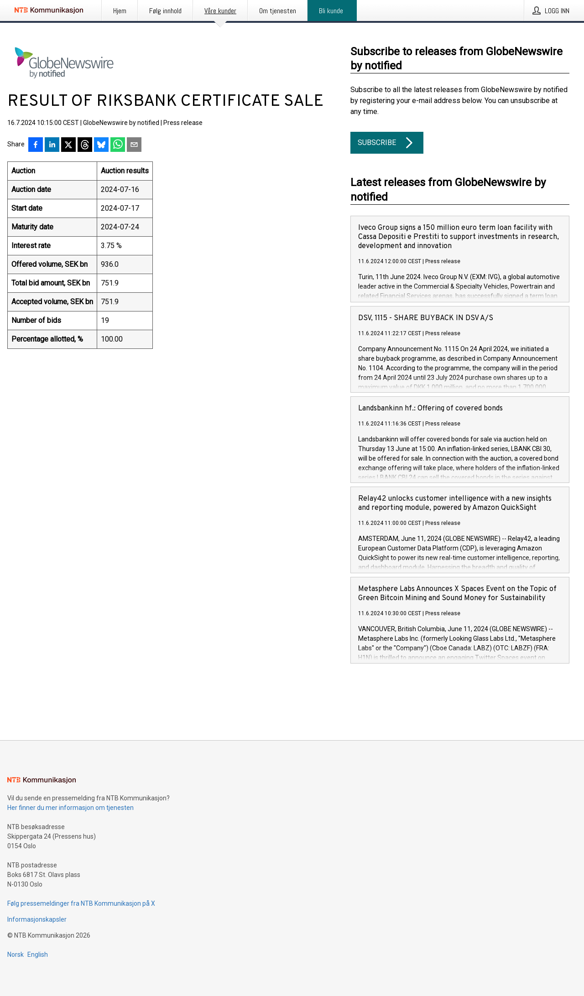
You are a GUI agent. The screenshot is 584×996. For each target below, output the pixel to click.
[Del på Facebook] (35, 145)
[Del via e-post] (134, 145)
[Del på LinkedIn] (52, 145)
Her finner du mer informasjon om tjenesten (70, 807)
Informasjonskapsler (37, 919)
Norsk (15, 954)
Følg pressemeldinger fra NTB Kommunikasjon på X (81, 903)
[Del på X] (68, 145)
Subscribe (387, 143)
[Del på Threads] (85, 145)
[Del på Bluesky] (101, 145)
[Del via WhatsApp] (117, 145)
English (37, 954)
